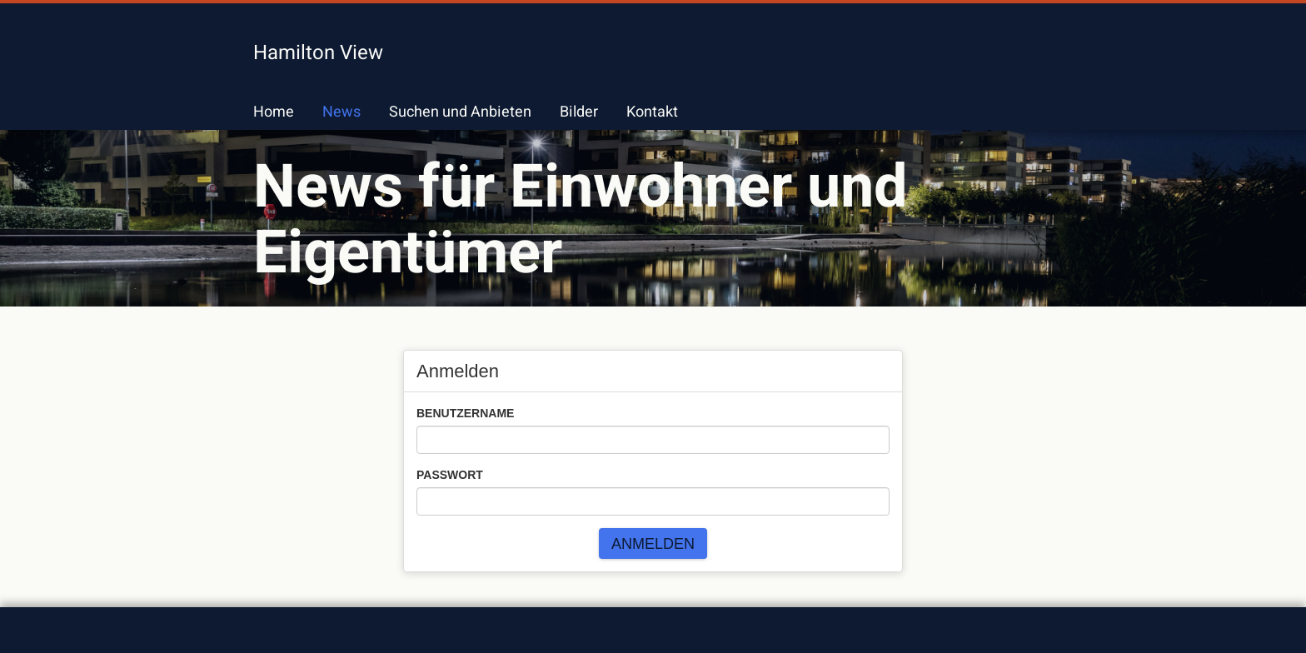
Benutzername (465, 413)
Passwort (449, 474)
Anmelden (653, 544)
